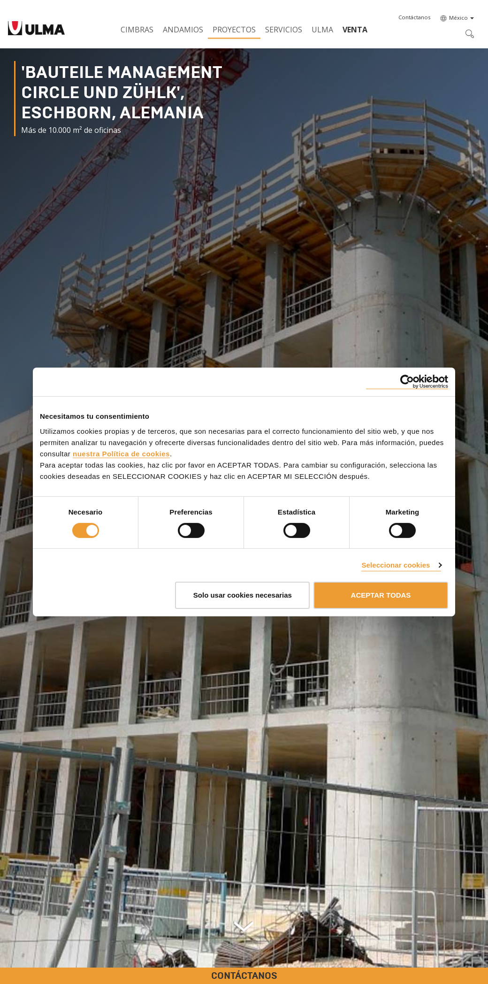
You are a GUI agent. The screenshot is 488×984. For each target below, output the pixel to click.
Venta (355, 29)
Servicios (283, 29)
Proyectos (234, 29)
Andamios (183, 29)
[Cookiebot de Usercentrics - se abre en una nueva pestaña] (407, 382)
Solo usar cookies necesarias (242, 595)
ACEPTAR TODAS (381, 595)
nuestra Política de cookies (121, 453)
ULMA (322, 29)
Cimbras (137, 29)
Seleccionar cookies (395, 565)
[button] (414, 17)
